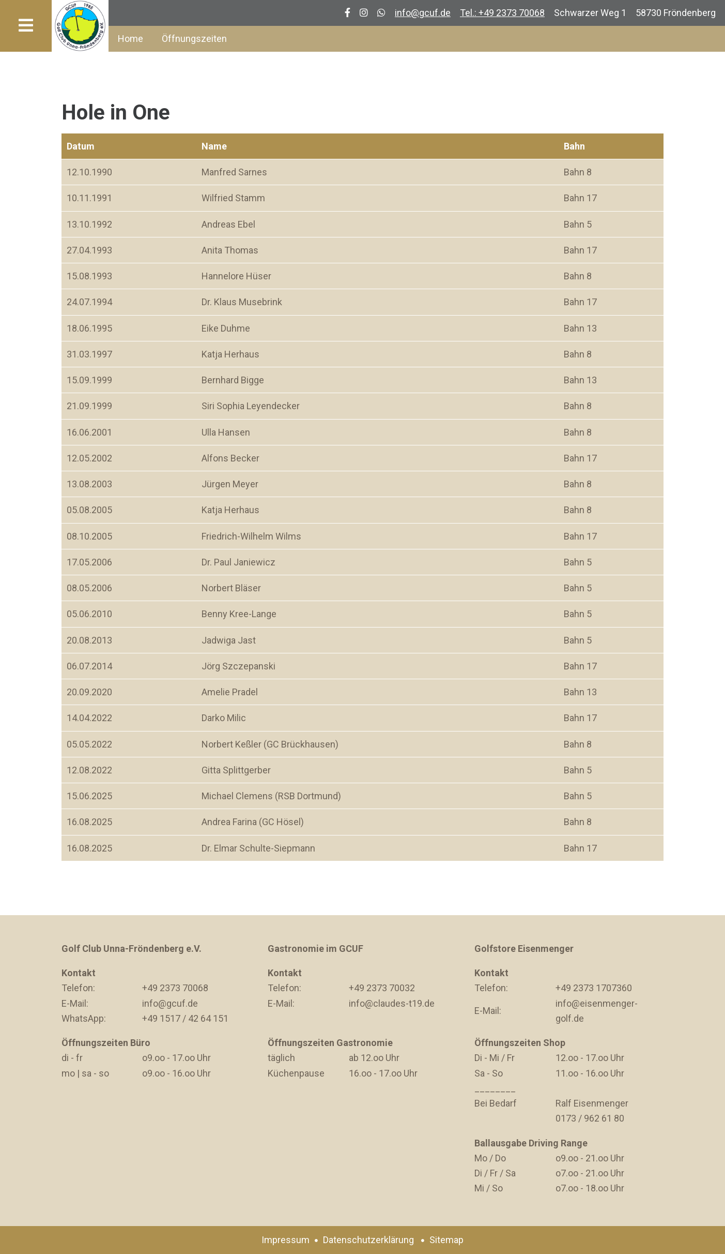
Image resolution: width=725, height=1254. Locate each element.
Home (130, 38)
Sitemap (446, 1239)
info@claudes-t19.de (392, 1003)
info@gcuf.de (423, 12)
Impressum (285, 1239)
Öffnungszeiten (194, 38)
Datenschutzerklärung (368, 1239)
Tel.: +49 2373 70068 (502, 12)
